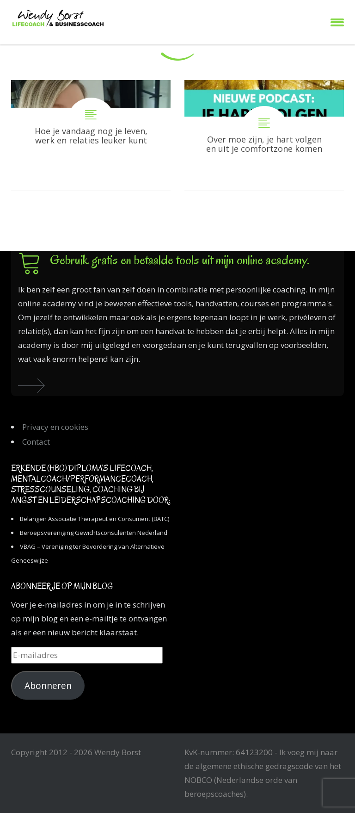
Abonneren (48, 686)
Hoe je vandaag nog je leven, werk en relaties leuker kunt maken (91, 135)
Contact (36, 441)
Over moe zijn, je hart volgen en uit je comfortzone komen (264, 135)
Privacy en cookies (55, 427)
